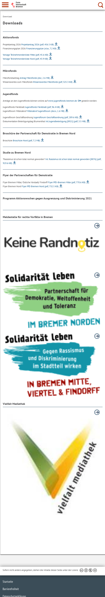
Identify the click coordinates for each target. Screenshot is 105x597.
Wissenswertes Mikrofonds (53, 82)
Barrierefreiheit (11, 589)
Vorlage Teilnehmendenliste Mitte (25, 54)
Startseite (8, 582)
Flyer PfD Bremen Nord (40, 186)
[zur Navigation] (5, 5)
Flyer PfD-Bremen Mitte (66, 182)
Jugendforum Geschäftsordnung (55, 117)
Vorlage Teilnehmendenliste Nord (25, 58)
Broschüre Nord (26, 140)
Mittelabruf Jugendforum (46, 111)
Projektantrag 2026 (37, 44)
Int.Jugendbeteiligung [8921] (66, 121)
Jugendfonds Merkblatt (42, 107)
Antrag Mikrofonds (35, 77)
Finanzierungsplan (41, 48)
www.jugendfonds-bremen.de (62, 100)
